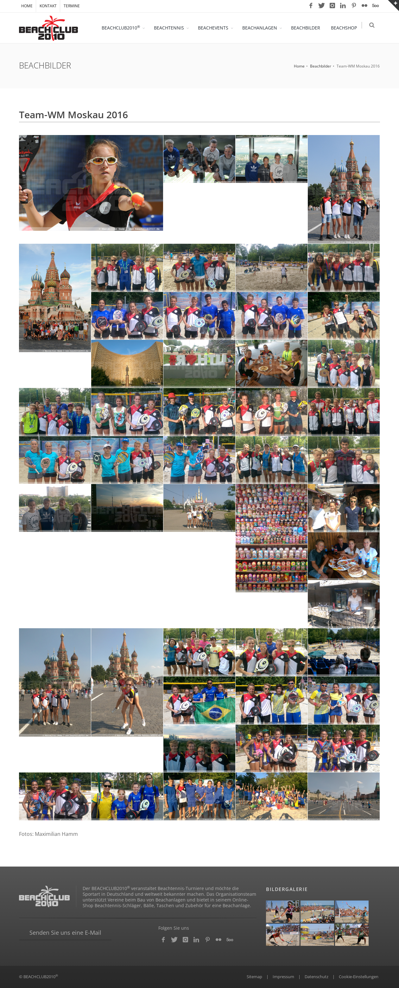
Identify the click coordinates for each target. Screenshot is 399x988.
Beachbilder (320, 66)
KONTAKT (48, 6)
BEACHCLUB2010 (123, 27)
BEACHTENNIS (171, 28)
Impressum (283, 976)
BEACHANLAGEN (261, 28)
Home (299, 66)
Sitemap (254, 976)
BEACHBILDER (307, 28)
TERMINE (72, 6)
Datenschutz (316, 976)
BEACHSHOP (346, 28)
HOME (27, 6)
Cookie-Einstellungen (358, 976)
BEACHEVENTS (215, 28)
